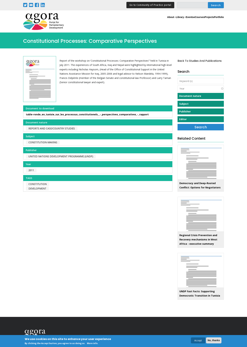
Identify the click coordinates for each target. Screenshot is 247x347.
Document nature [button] (190, 96)
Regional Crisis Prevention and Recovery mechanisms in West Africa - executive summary (198, 239)
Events (174, 21)
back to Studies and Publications (200, 61)
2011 (31, 170)
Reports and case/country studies (51, 128)
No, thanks (214, 340)
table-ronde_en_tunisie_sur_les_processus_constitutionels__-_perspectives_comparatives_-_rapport (87, 114)
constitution (37, 184)
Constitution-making (42, 142)
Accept (198, 340)
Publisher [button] (185, 111)
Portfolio (216, 21)
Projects (202, 21)
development (37, 188)
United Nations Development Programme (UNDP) (60, 156)
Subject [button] (184, 103)
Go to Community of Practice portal (150, 5)
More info (92, 343)
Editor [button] (183, 119)
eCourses (188, 21)
